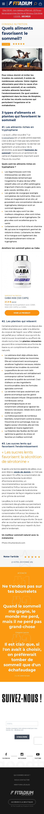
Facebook (6, 756)
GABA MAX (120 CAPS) (17, 298)
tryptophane (8, 138)
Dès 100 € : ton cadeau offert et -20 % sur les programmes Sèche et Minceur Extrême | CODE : (22, 13)
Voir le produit (22, 313)
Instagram (22, 756)
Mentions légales (22, 785)
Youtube (38, 756)
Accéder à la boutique (22, 802)
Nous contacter (21, 780)
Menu (3, 4)
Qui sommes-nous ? (22, 775)
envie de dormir (22, 472)
